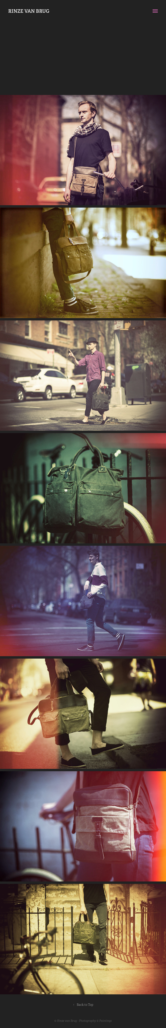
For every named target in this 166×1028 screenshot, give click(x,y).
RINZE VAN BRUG (28, 11)
